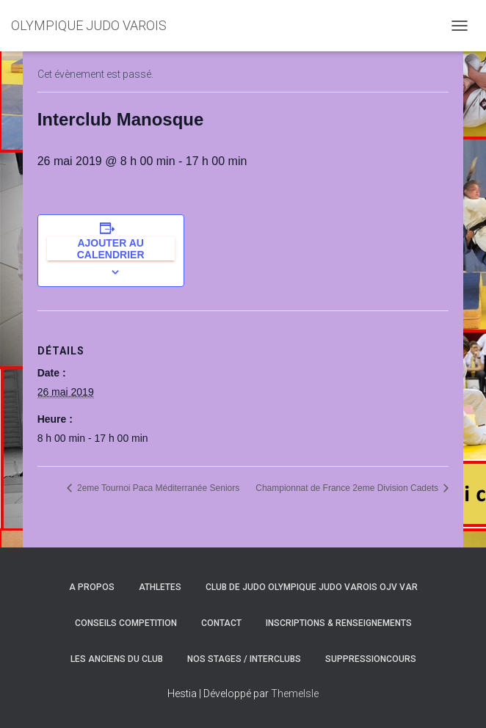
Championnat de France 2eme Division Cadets (347, 488)
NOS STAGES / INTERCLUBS (244, 659)
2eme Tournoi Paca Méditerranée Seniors (157, 488)
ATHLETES (160, 587)
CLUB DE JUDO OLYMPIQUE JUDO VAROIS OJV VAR (312, 587)
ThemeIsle (295, 693)
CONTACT (221, 623)
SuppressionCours (370, 659)
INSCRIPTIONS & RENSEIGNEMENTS (339, 623)
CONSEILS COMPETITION (126, 623)
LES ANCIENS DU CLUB (116, 659)
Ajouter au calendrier (111, 249)
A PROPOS (92, 587)
